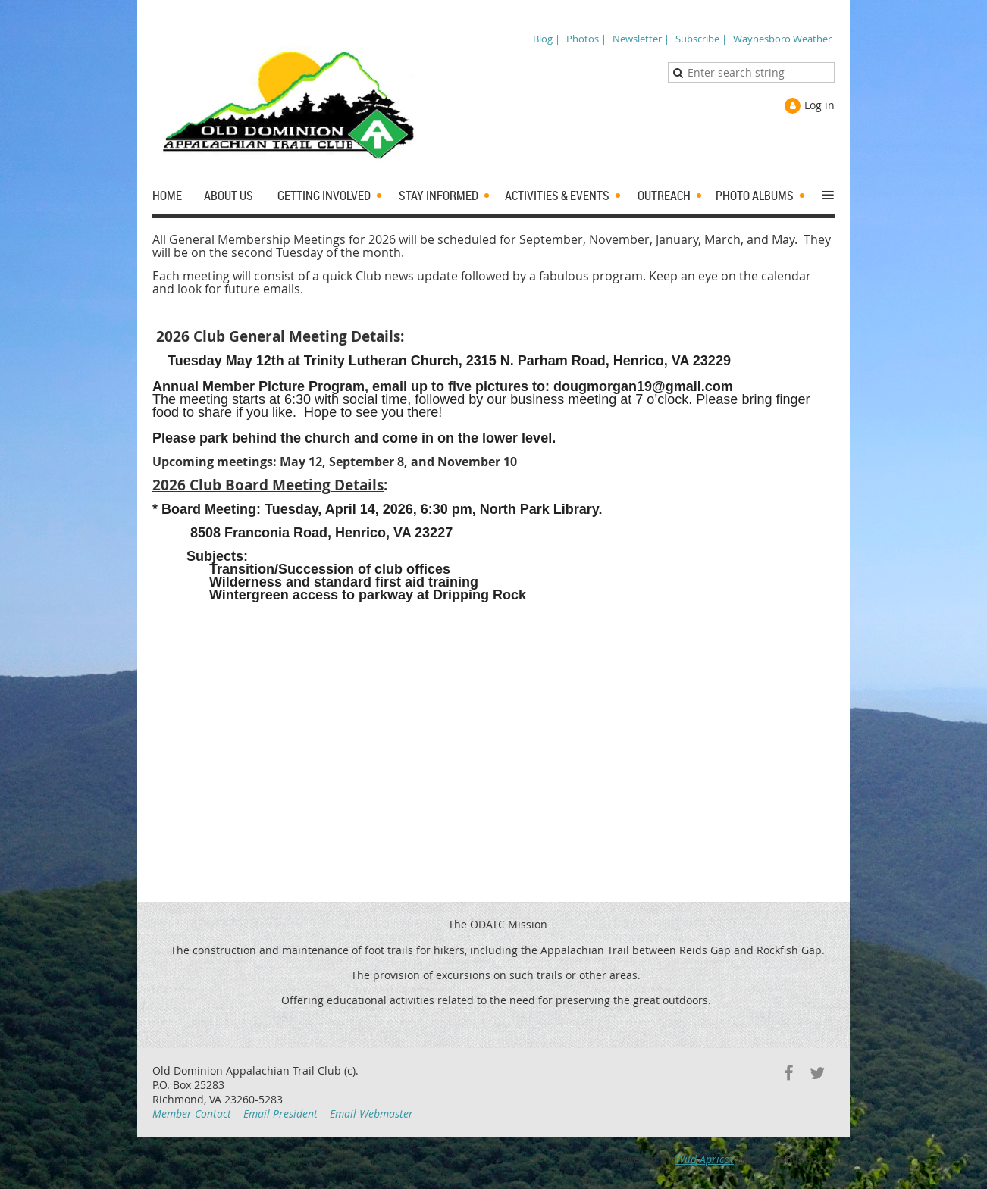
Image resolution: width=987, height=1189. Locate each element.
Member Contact (191, 1113)
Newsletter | (641, 38)
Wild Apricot (704, 1159)
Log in (819, 105)
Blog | (546, 38)
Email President (280, 1113)
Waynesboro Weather (782, 38)
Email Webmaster (371, 1113)
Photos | (586, 38)
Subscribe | (701, 38)
